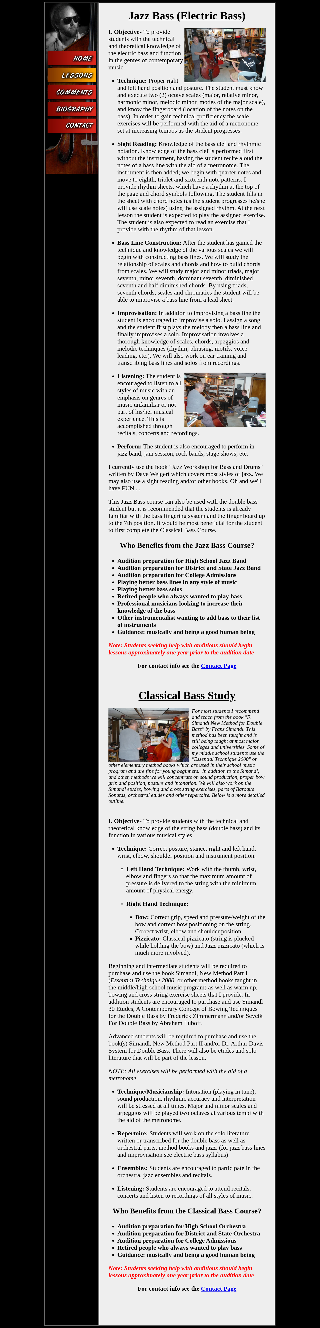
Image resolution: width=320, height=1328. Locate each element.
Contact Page (218, 665)
